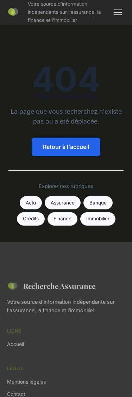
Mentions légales (26, 382)
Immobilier (97, 218)
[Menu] (118, 12)
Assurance (63, 203)
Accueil (15, 344)
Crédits (31, 218)
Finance (62, 218)
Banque (98, 203)
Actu (31, 203)
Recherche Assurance (51, 286)
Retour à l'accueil (66, 146)
